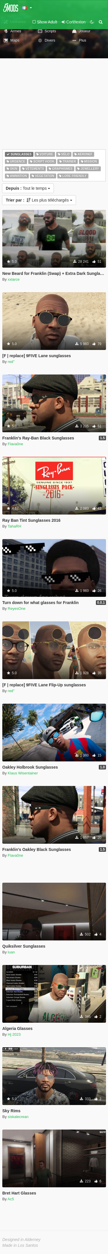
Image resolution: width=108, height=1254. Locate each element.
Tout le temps (28, 188)
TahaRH (14, 526)
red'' (11, 361)
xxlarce (14, 279)
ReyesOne (16, 608)
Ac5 (10, 1199)
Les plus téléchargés (39, 200)
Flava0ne (15, 444)
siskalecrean (18, 1117)
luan (11, 952)
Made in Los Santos (20, 1245)
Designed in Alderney (21, 1239)
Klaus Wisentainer (23, 773)
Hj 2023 (14, 1034)
